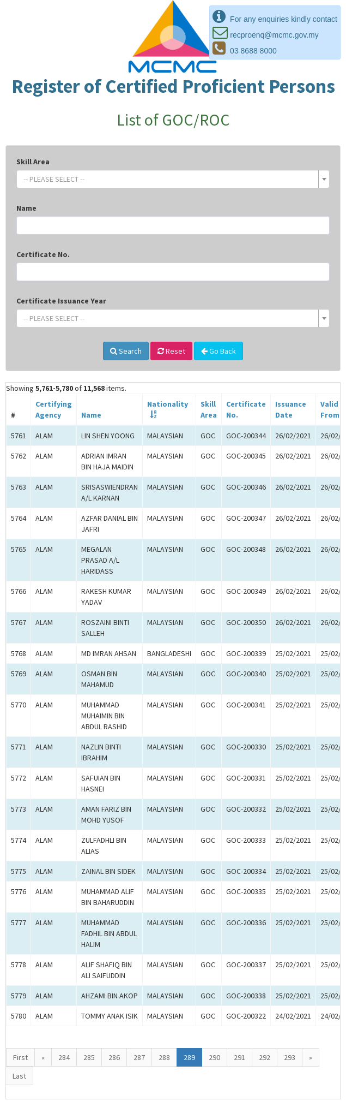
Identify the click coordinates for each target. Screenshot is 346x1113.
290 (214, 1057)
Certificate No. (43, 254)
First (20, 1057)
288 (164, 1057)
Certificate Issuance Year (61, 301)
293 (289, 1057)
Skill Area (33, 161)
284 (64, 1057)
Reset (171, 351)
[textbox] (169, 179)
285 (89, 1057)
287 (139, 1057)
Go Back (218, 351)
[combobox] (173, 179)
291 (239, 1057)
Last (19, 1076)
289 (189, 1057)
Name (26, 208)
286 (114, 1057)
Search (126, 351)
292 (264, 1057)
